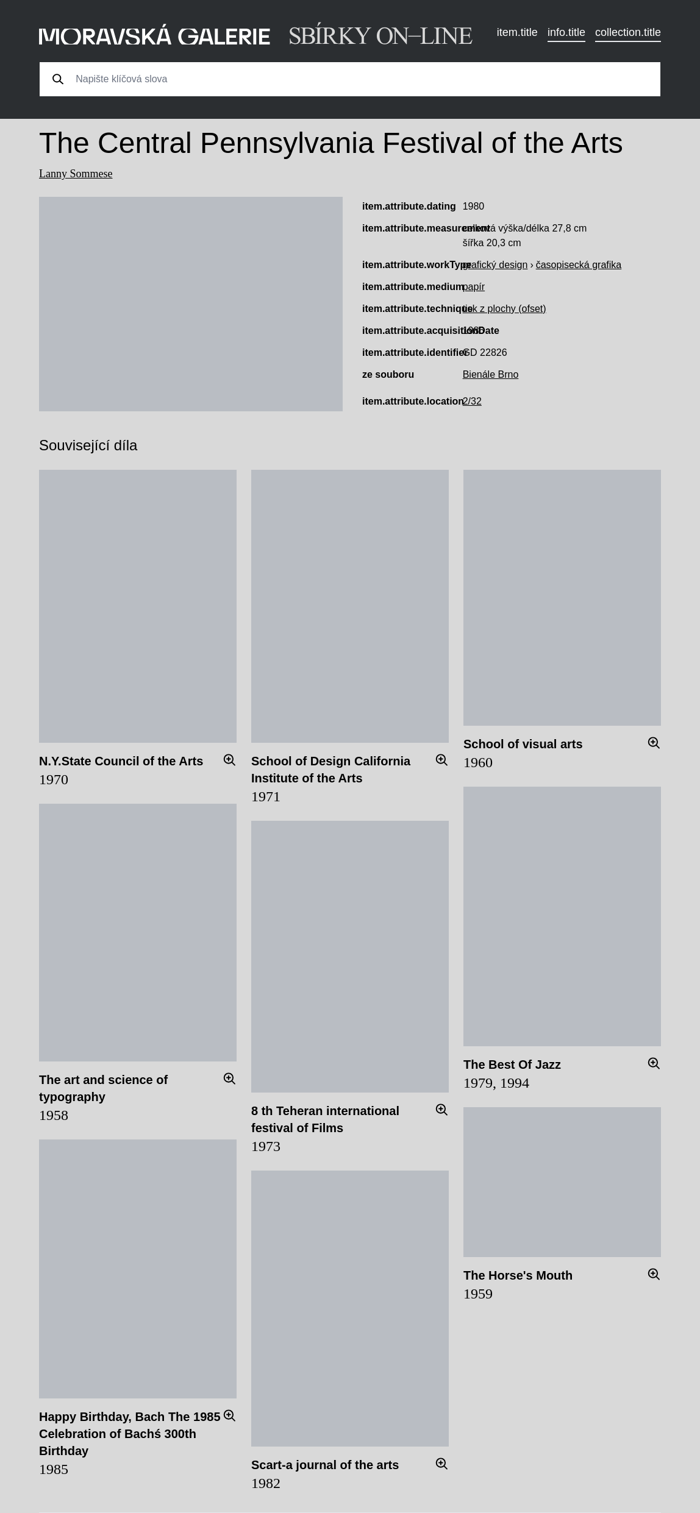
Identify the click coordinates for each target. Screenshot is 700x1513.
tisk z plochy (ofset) (504, 308)
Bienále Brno (491, 374)
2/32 (472, 401)
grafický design (495, 265)
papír (474, 287)
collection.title (628, 32)
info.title (566, 32)
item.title (517, 32)
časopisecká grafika (579, 265)
